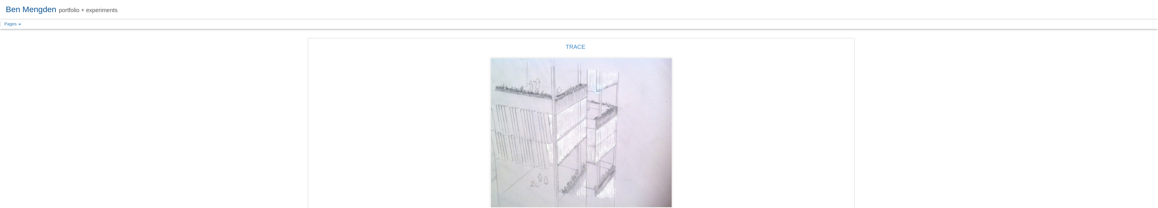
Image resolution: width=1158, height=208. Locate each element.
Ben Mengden (605, 159)
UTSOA (606, 167)
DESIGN (571, 167)
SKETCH (589, 167)
